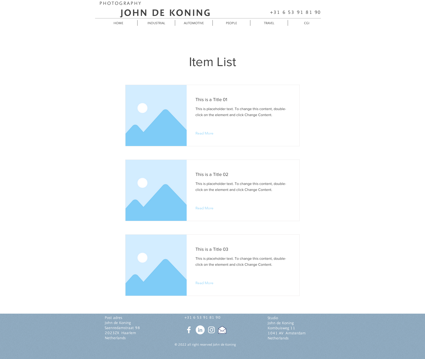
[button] (208, 133)
